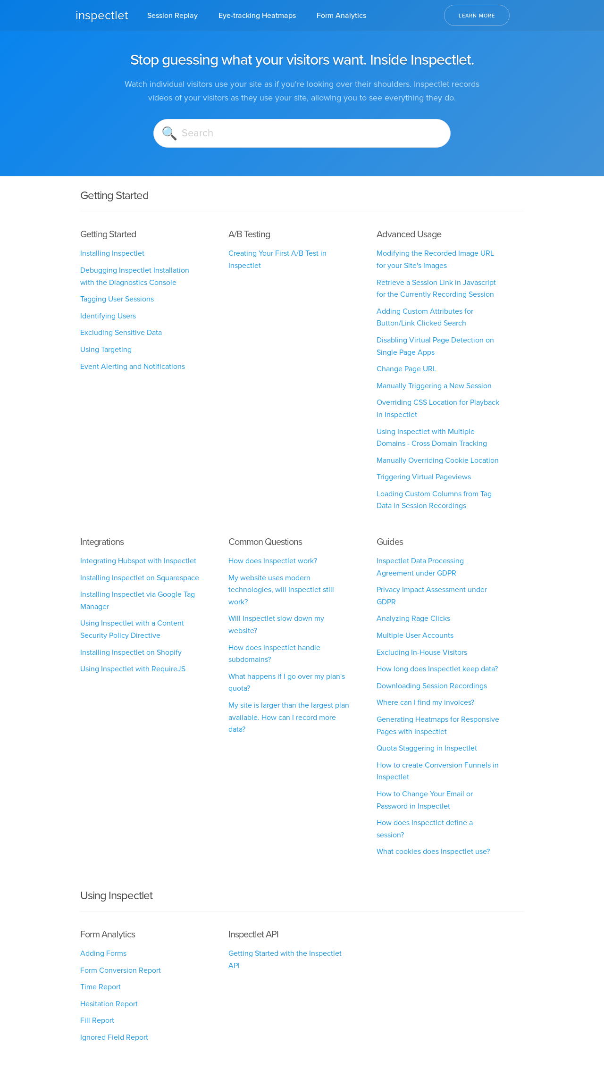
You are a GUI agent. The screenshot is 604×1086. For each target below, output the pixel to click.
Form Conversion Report (120, 970)
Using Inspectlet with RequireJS (132, 668)
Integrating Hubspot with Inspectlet (138, 560)
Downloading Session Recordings (432, 685)
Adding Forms (103, 953)
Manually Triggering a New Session (434, 385)
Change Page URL (406, 368)
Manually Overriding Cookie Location (438, 460)
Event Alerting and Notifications (132, 366)
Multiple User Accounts (415, 635)
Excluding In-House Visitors (422, 652)
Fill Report (97, 1020)
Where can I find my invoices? (425, 702)
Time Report (100, 986)
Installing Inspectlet (112, 253)
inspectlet (102, 15)
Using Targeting (106, 349)
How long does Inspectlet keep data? (437, 668)
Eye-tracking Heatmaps (257, 15)
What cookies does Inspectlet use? (433, 851)
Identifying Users (108, 315)
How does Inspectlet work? (272, 560)
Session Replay (172, 15)
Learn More (477, 15)
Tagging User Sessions (117, 298)
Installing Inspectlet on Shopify (131, 652)
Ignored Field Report (114, 1037)
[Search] (302, 133)
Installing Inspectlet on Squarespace (139, 577)
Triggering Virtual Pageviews (424, 476)
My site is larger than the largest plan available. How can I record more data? (288, 717)
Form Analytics (341, 15)
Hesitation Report (109, 1003)
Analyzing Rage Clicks (413, 618)
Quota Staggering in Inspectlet (427, 748)
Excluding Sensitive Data (121, 332)
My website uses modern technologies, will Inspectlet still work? (281, 589)
